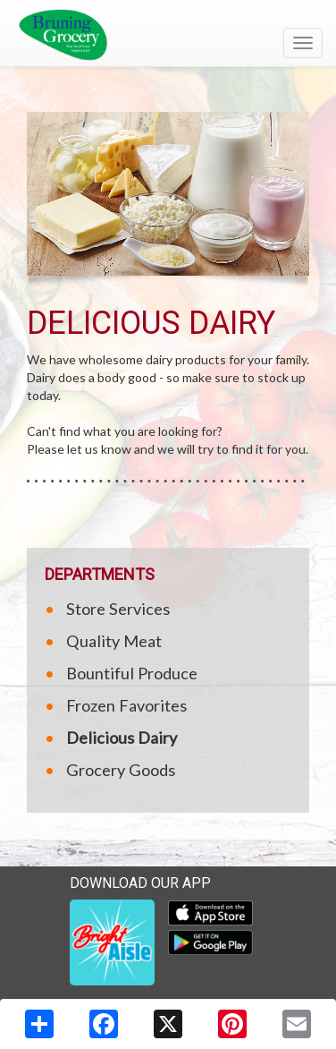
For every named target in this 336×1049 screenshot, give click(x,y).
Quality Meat (114, 641)
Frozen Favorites (126, 705)
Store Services (118, 608)
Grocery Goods (120, 770)
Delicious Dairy (121, 737)
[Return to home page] (168, 35)
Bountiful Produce (131, 673)
